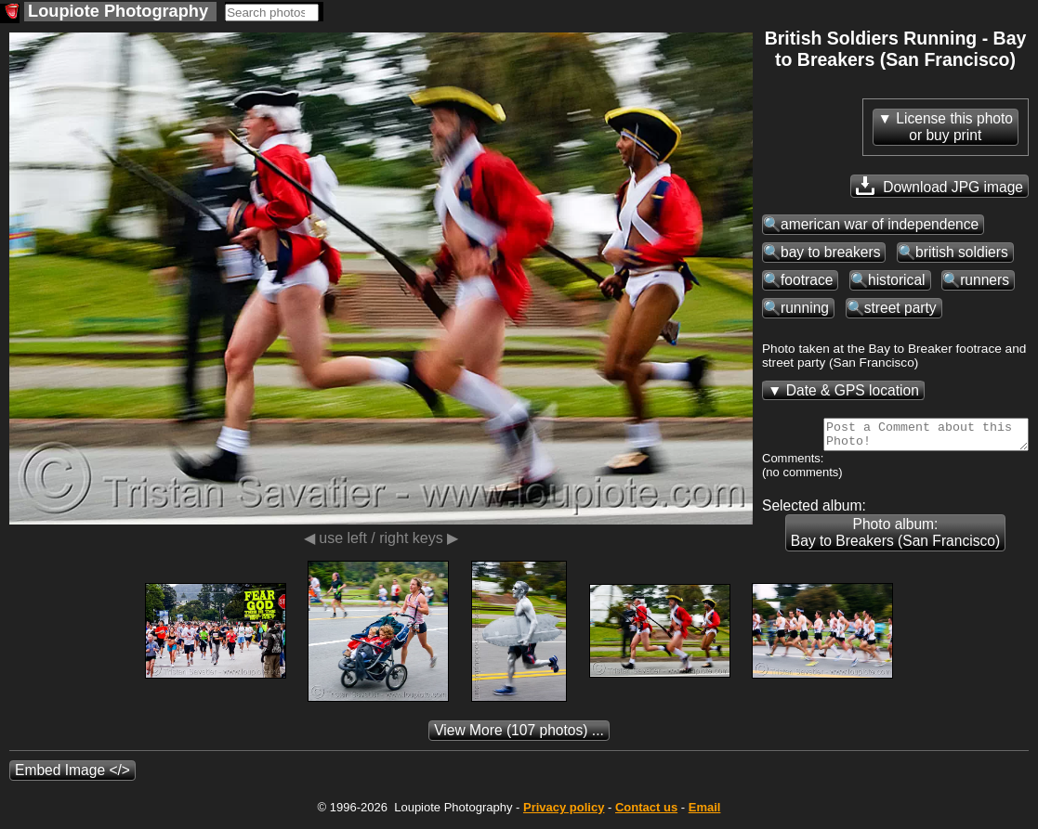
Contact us (646, 813)
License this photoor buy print (954, 126)
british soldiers (961, 252)
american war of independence (880, 224)
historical (897, 280)
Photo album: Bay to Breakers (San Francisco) (895, 538)
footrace (807, 280)
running (805, 308)
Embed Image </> (72, 776)
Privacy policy (563, 813)
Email (705, 813)
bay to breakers (830, 252)
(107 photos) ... (519, 736)
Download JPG (939, 185)
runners (984, 280)
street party (900, 308)
